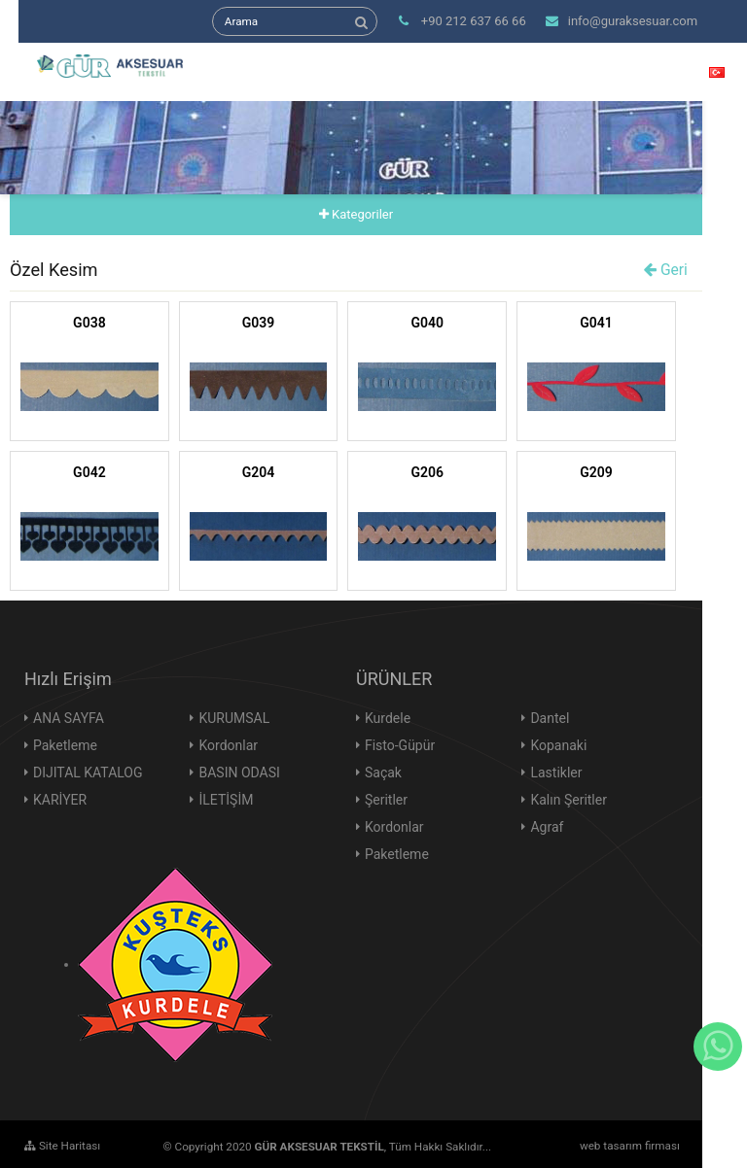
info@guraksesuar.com (621, 21)
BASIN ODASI (238, 772)
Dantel (549, 718)
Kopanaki (558, 745)
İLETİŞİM (225, 799)
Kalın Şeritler (568, 799)
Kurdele (387, 718)
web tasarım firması (630, 1145)
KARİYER (60, 799)
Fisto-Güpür (400, 745)
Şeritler (386, 799)
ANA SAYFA (68, 718)
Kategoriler (356, 214)
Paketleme (65, 745)
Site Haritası (62, 1145)
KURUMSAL (233, 718)
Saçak (383, 772)
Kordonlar (228, 745)
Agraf (546, 827)
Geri (666, 270)
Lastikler (556, 772)
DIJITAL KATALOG (88, 772)
